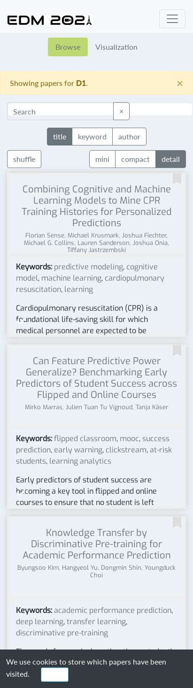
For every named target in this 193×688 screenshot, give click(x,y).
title (59, 136)
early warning (78, 450)
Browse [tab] (67, 46)
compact (135, 158)
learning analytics (80, 461)
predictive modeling (88, 267)
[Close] (180, 83)
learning (78, 289)
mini (102, 158)
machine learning (71, 278)
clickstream (126, 450)
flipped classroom (85, 438)
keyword (92, 136)
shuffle (24, 158)
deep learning (39, 622)
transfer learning (96, 622)
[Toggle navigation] (172, 18)
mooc (129, 438)
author (129, 136)
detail (171, 158)
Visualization (116, 46)
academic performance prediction (112, 610)
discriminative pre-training (62, 633)
